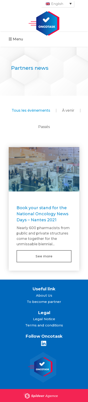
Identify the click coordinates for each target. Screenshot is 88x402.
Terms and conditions (44, 325)
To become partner (44, 302)
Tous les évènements (31, 110)
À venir (68, 110)
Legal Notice (44, 319)
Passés (44, 127)
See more (44, 256)
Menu (16, 39)
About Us (44, 295)
